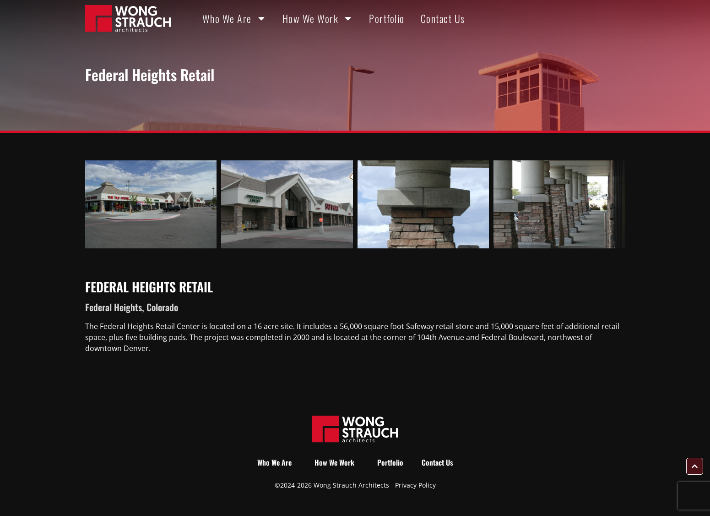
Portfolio (387, 18)
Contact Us (443, 18)
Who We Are (234, 18)
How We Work (317, 18)
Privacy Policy (415, 485)
